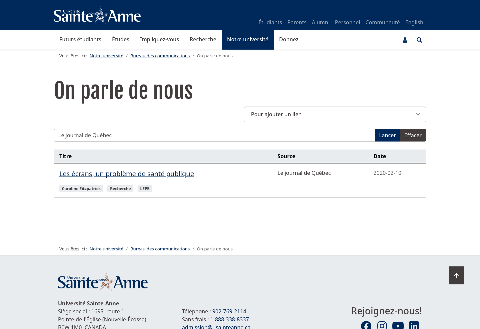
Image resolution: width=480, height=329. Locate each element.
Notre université (247, 39)
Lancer (387, 135)
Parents (296, 22)
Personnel (347, 22)
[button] (335, 114)
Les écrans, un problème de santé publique (126, 173)
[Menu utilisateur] (405, 40)
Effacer (413, 135)
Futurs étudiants (80, 39)
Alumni (321, 22)
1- (229, 319)
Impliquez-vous (159, 39)
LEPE (144, 188)
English (414, 22)
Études (120, 39)
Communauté (382, 22)
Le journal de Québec (304, 172)
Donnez (288, 39)
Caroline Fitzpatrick (81, 188)
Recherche (203, 39)
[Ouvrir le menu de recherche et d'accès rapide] (419, 40)
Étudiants (270, 22)
